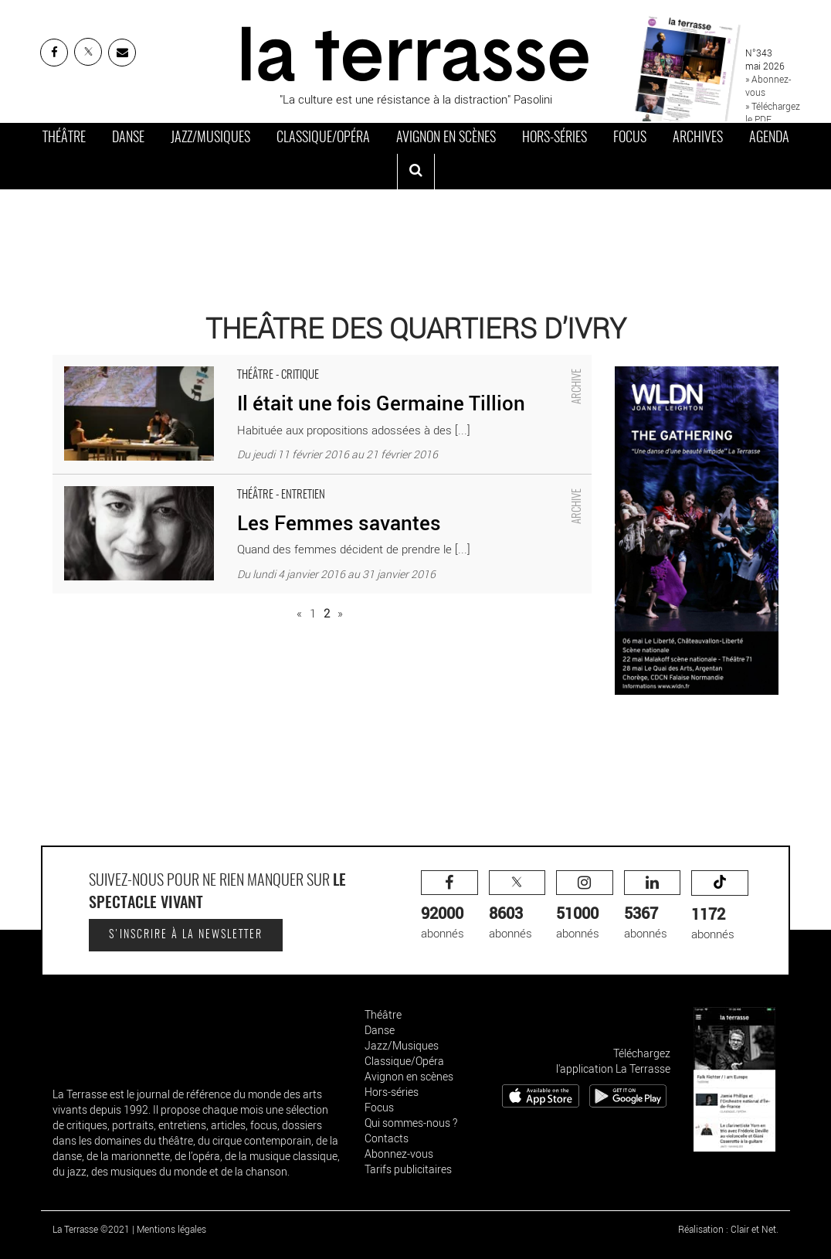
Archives (698, 138)
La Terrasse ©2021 (91, 1229)
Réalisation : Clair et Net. (728, 1229)
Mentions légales (171, 1229)
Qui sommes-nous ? (411, 1122)
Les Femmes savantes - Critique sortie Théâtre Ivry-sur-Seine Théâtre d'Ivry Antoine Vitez (278, 482)
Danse (128, 138)
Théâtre (64, 138)
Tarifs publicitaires (408, 1169)
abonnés (449, 905)
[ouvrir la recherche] (416, 171)
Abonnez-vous (399, 1153)
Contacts (387, 1138)
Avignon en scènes (446, 138)
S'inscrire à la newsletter (186, 935)
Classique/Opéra (323, 138)
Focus (629, 138)
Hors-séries (554, 138)
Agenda (769, 138)
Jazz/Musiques (210, 138)
